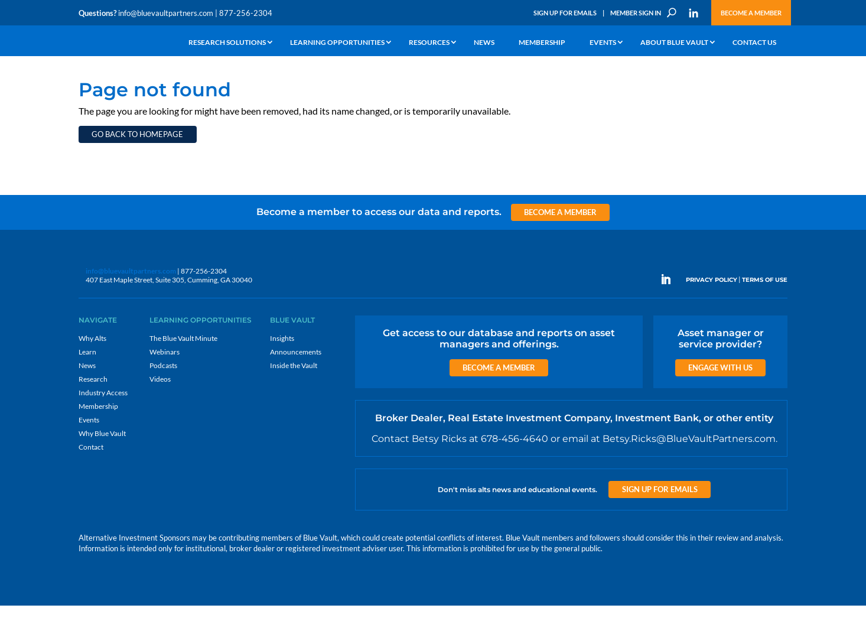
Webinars (164, 377)
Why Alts (92, 363)
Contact (91, 472)
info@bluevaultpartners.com (165, 13)
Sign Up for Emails (565, 12)
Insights (282, 363)
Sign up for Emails (660, 514)
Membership (542, 43)
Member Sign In (635, 12)
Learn (87, 377)
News (484, 43)
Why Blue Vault (102, 458)
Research (93, 404)
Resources (429, 43)
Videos (160, 404)
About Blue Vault (674, 43)
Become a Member (751, 12)
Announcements (295, 377)
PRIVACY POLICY (711, 305)
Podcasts (163, 390)
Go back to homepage (137, 159)
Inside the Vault (293, 390)
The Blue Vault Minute (183, 363)
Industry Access (103, 418)
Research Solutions (227, 43)
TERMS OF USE (764, 305)
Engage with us (720, 393)
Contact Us (754, 43)
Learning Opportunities (337, 43)
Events (603, 43)
